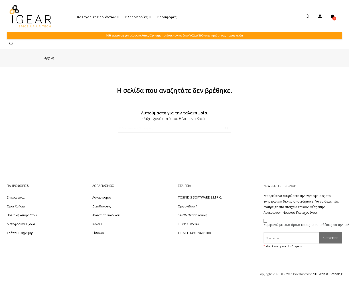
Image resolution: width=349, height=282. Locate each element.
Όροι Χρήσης (16, 207)
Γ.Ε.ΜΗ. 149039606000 (194, 233)
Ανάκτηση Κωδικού (106, 216)
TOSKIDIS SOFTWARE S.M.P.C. (200, 198)
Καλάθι (97, 225)
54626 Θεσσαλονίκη (192, 216)
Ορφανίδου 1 (188, 207)
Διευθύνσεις (101, 207)
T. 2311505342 (188, 225)
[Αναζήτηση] (174, 129)
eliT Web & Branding (327, 274)
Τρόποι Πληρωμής (20, 233)
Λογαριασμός (101, 198)
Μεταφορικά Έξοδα (21, 225)
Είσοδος (98, 233)
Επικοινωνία (15, 198)
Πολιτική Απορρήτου (22, 216)
